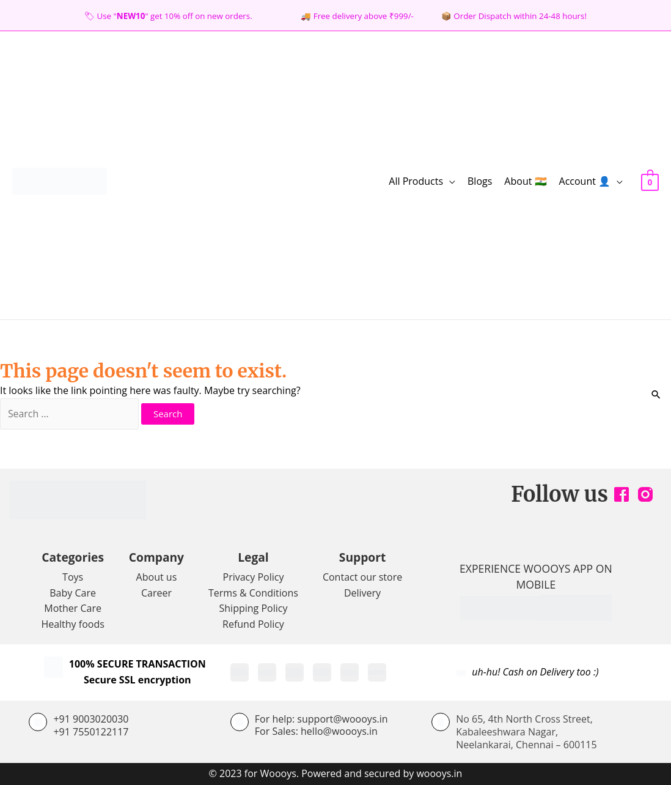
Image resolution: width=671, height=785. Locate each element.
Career (156, 593)
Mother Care (72, 609)
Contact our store (362, 577)
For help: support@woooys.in (321, 719)
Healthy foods (72, 624)
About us (156, 577)
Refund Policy (253, 624)
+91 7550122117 (90, 731)
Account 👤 (585, 181)
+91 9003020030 (90, 719)
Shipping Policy (253, 609)
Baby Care (73, 593)
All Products (416, 181)
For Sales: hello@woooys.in (316, 731)
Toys (72, 577)
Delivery (362, 593)
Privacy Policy (253, 577)
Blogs (480, 181)
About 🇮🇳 (525, 181)
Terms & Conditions (253, 593)
